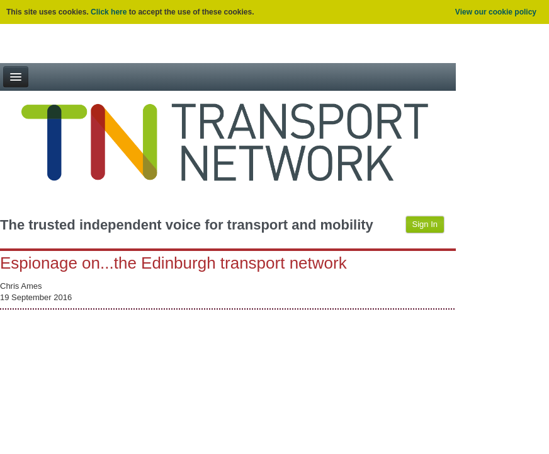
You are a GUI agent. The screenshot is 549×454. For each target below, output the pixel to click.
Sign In (425, 224)
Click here (109, 12)
